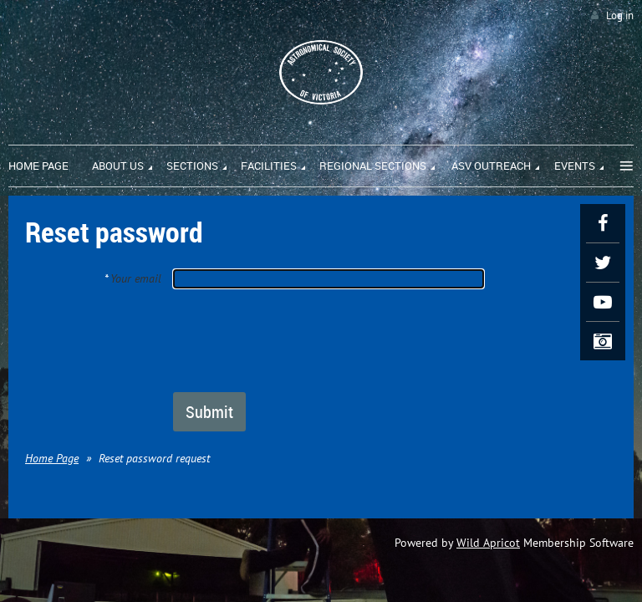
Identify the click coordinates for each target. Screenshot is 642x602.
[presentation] (300, 339)
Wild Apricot (488, 542)
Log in (620, 15)
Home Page (52, 458)
